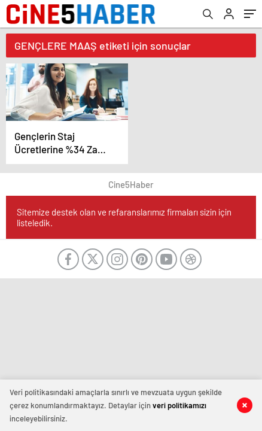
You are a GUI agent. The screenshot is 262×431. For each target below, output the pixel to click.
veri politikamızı (179, 405)
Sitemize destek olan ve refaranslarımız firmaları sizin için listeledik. (124, 217)
